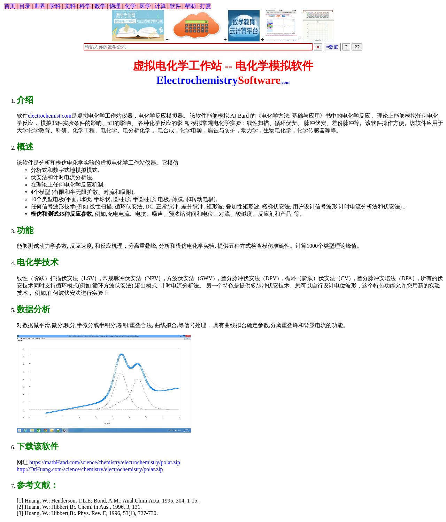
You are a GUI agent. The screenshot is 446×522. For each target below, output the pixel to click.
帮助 (190, 6)
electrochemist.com (49, 116)
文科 (70, 6)
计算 (160, 6)
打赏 (205, 6)
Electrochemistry (223, 80)
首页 (9, 6)
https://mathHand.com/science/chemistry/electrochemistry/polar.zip (104, 462)
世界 (39, 6)
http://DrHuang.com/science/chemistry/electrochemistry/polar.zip (90, 469)
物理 (115, 6)
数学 (100, 6)
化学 (130, 6)
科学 (85, 6)
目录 (24, 6)
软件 (175, 6)
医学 (145, 6)
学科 (55, 6)
